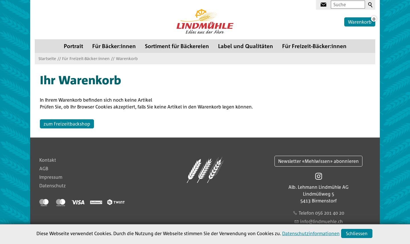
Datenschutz (52, 185)
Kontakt (47, 160)
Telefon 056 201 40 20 (321, 213)
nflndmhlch (321, 221)
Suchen (370, 5)
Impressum (50, 177)
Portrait (73, 46)
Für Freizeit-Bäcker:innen (314, 46)
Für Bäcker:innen (114, 46)
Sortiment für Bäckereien (177, 46)
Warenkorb (360, 22)
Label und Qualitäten (245, 46)
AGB (43, 168)
